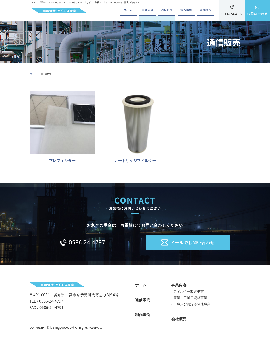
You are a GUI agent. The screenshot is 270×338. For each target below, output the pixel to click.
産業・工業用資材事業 (190, 299)
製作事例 (184, 10)
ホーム (122, 10)
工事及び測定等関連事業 (192, 305)
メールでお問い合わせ (192, 243)
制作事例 (142, 316)
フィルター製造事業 (188, 292)
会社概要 (205, 10)
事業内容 (143, 10)
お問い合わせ (257, 13)
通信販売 (163, 10)
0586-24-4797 (232, 13)
